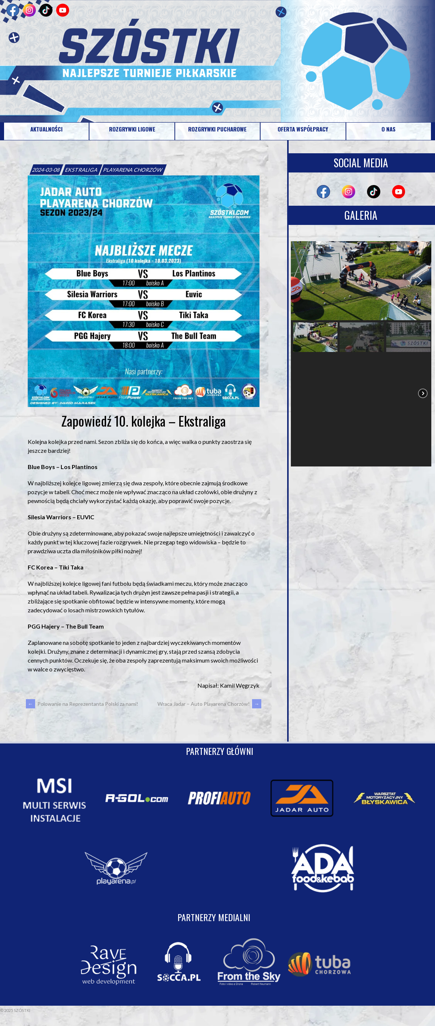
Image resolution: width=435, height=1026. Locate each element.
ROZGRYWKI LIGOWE (132, 129)
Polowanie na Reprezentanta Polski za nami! (82, 704)
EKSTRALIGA (82, 170)
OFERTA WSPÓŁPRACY (303, 129)
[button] (302, 281)
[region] (361, 353)
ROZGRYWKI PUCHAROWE (217, 129)
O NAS (388, 129)
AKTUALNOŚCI (46, 129)
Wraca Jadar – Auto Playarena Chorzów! (209, 704)
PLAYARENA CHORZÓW (133, 170)
